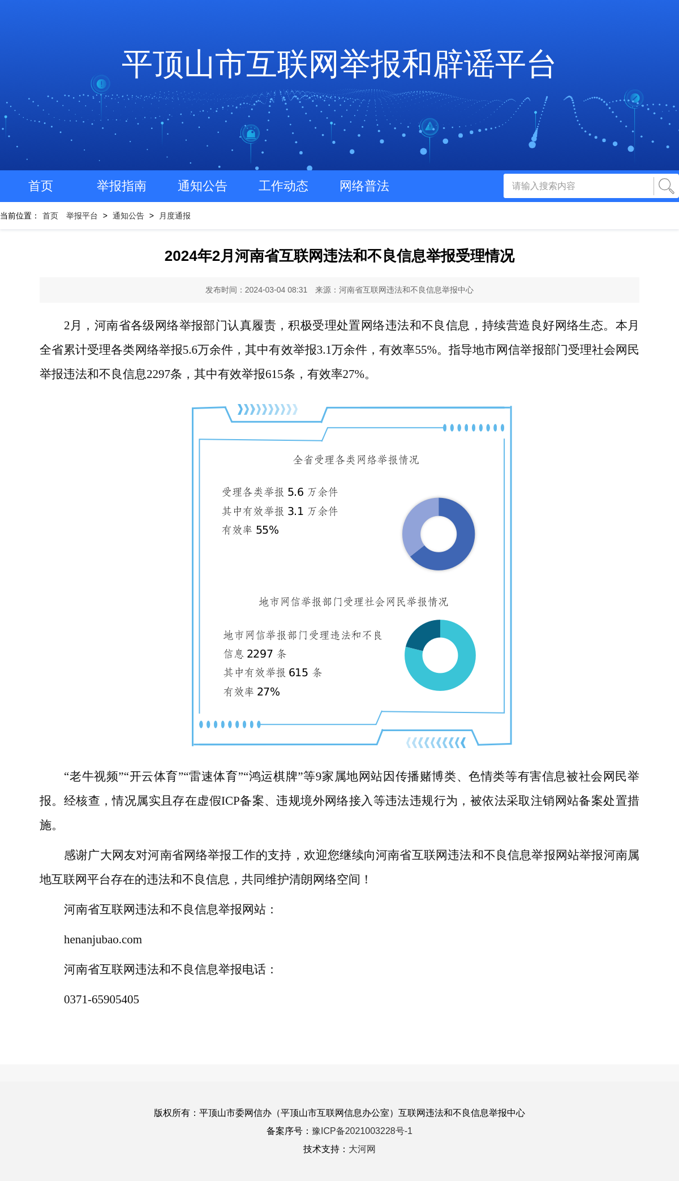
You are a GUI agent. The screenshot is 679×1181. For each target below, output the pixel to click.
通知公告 (202, 186)
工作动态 (283, 186)
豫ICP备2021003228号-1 (362, 1131)
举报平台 (82, 215)
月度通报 (175, 215)
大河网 (362, 1149)
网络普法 (364, 186)
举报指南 (122, 186)
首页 (40, 186)
